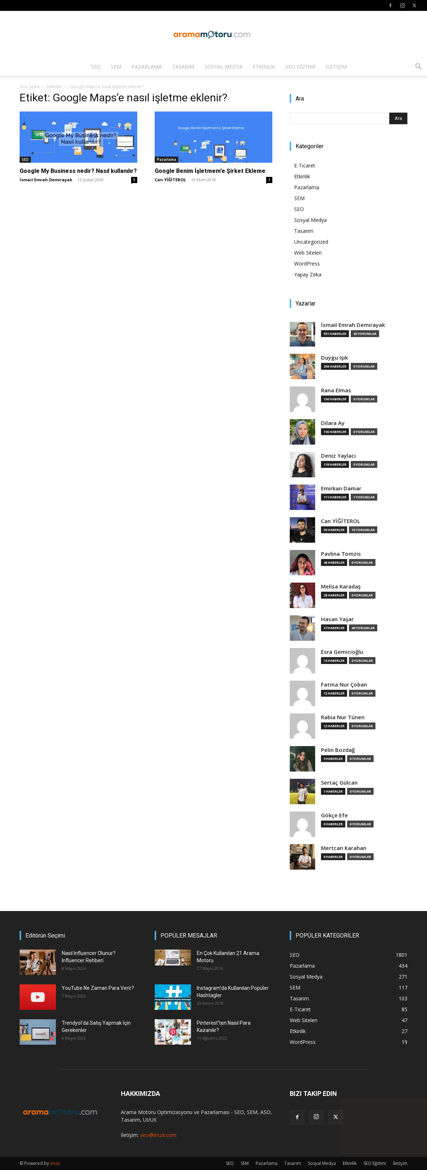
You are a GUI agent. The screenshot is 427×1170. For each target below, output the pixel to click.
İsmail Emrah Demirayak (46, 179)
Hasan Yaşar (337, 619)
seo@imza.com (158, 1134)
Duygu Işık (334, 357)
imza (55, 1163)
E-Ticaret (304, 165)
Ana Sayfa (30, 87)
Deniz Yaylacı (338, 455)
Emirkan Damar (341, 488)
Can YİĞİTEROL (170, 179)
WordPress (307, 263)
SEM (116, 66)
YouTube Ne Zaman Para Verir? (98, 988)
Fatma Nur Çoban (344, 684)
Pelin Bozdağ (338, 749)
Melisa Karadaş (341, 586)
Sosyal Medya (223, 66)
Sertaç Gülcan (339, 782)
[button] (418, 67)
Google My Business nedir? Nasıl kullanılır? (78, 170)
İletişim (336, 66)
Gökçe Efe (334, 815)
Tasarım (183, 66)
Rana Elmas (336, 390)
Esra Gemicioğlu (342, 651)
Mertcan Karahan (343, 848)
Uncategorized (311, 241)
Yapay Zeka (307, 274)
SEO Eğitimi (300, 66)
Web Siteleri (308, 252)
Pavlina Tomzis (341, 553)
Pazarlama (146, 66)
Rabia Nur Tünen (343, 717)
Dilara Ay (333, 423)
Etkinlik (264, 66)
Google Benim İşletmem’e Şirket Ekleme (210, 170)
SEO (96, 66)
